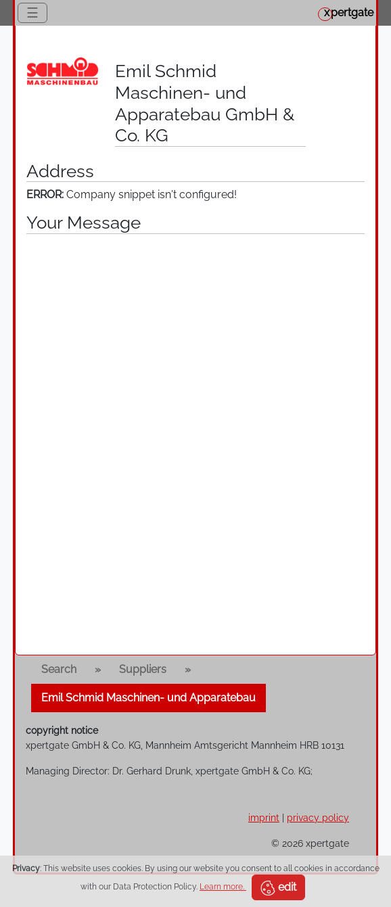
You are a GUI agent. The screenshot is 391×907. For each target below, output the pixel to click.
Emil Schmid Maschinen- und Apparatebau (148, 697)
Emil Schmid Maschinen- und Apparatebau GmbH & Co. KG (204, 102)
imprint (263, 817)
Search (58, 669)
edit (278, 888)
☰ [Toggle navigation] (32, 13)
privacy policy (318, 817)
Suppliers (142, 669)
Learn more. (223, 886)
